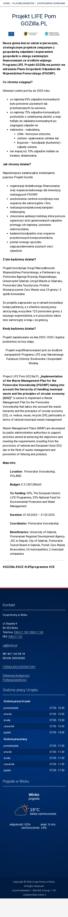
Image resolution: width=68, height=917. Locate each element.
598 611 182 (21, 632)
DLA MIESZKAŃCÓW (23, 3)
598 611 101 (15, 636)
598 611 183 (36, 632)
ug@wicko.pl (10, 645)
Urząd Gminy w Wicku (43, 881)
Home (6, 3)
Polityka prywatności (14, 679)
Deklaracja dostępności (16, 675)
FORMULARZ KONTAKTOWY (19, 666)
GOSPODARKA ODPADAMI (51, 3)
